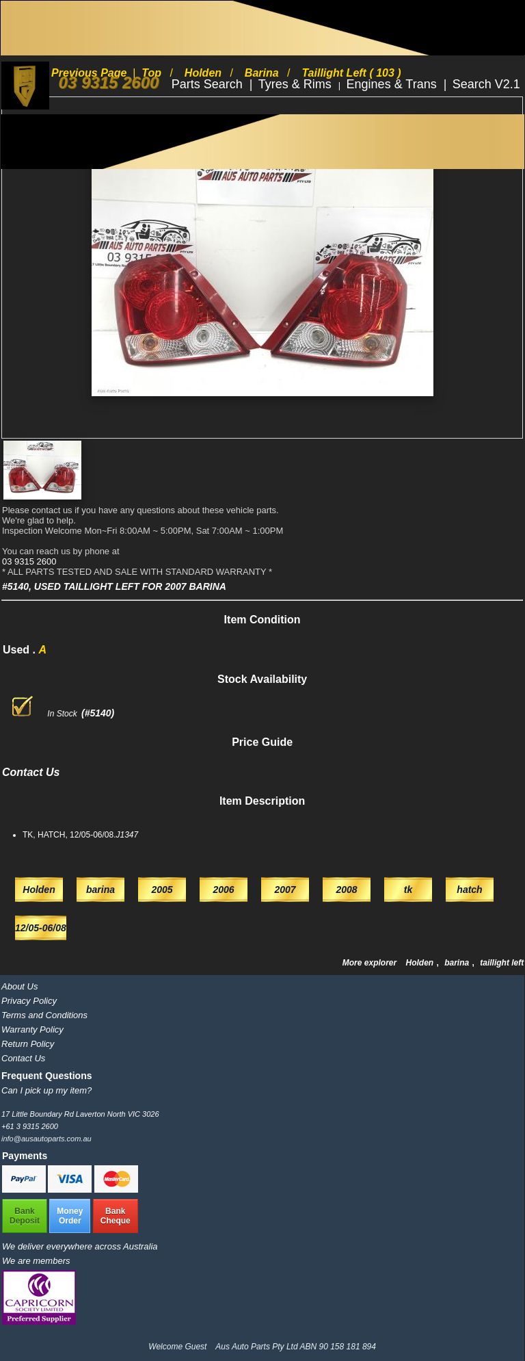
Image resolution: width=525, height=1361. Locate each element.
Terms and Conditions (44, 1015)
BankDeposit (25, 1216)
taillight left (502, 963)
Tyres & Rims (296, 84)
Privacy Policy (29, 1001)
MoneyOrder (70, 1216)
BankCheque (115, 1216)
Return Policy (27, 1044)
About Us (19, 986)
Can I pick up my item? (46, 1090)
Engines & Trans (393, 84)
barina (457, 963)
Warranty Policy (32, 1029)
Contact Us (23, 1058)
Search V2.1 (486, 84)
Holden (420, 963)
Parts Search (209, 84)
